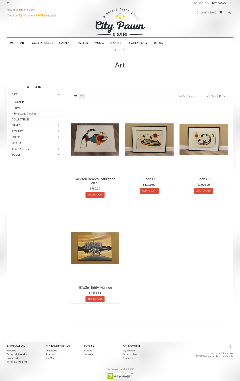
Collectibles (42, 42)
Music (99, 42)
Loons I (149, 179)
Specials (88, 354)
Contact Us (51, 350)
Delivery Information (17, 354)
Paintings (19, 101)
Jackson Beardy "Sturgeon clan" (95, 181)
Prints (17, 107)
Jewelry (81, 42)
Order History (130, 354)
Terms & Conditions (17, 361)
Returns (50, 354)
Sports (115, 42)
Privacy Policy (14, 358)
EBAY (22, 15)
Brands (88, 350)
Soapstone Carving (25, 113)
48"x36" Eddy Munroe (95, 287)
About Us (11, 350)
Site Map (50, 358)
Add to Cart (95, 194)
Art (23, 42)
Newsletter (129, 358)
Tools (158, 42)
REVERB (41, 15)
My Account (129, 350)
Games (64, 42)
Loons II (203, 179)
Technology (137, 42)
